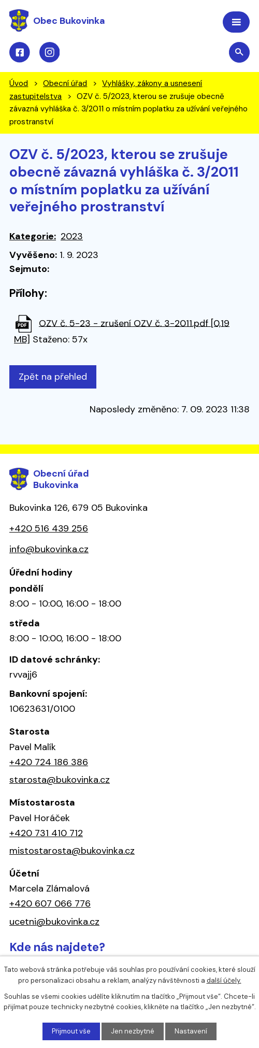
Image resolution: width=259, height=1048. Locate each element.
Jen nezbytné (132, 1031)
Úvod (18, 83)
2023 (72, 236)
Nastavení (191, 1031)
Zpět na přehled (53, 376)
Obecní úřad (65, 83)
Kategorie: (32, 236)
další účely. (224, 980)
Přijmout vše (71, 1031)
